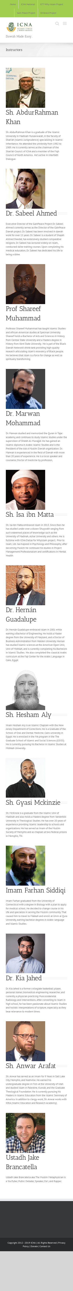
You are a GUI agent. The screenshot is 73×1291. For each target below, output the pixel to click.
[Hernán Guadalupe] (25, 566)
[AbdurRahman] (25, 69)
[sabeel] (25, 170)
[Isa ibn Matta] (25, 471)
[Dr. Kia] (25, 934)
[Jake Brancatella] (25, 1114)
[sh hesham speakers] (25, 671)
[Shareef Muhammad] (25, 265)
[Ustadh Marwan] (25, 370)
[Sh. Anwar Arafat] (25, 1022)
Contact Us (45, 1246)
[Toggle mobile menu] (65, 23)
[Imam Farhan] (25, 847)
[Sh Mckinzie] (25, 759)
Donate (34, 1246)
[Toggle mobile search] (57, 23)
